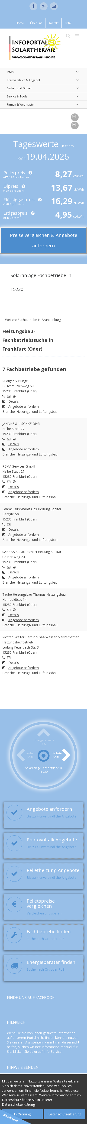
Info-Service (52, 1051)
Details (13, 401)
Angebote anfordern (23, 406)
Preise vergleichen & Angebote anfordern (43, 240)
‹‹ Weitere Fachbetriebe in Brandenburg (31, 319)
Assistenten (34, 1042)
